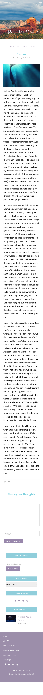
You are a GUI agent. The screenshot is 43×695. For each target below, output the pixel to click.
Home (10, 47)
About (6, 641)
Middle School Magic (12, 650)
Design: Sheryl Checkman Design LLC (21, 674)
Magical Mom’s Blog (11, 646)
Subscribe (13, 568)
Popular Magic (20, 47)
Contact (7, 660)
